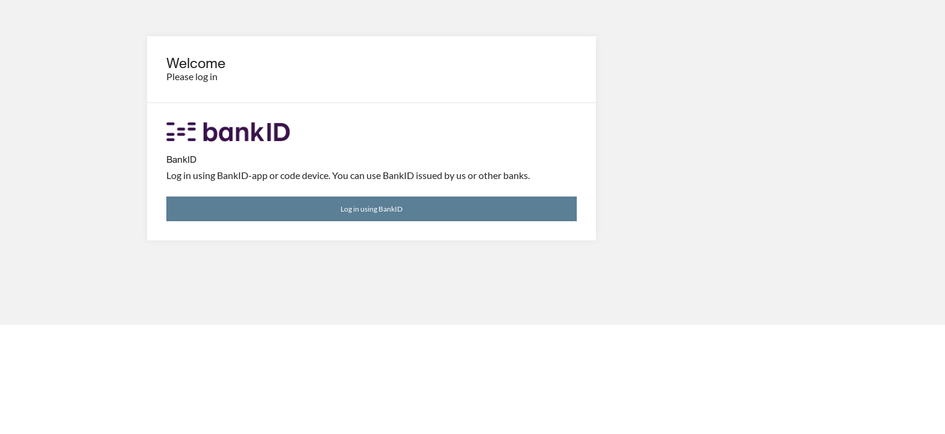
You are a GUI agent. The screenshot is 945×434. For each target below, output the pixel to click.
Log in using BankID (372, 208)
